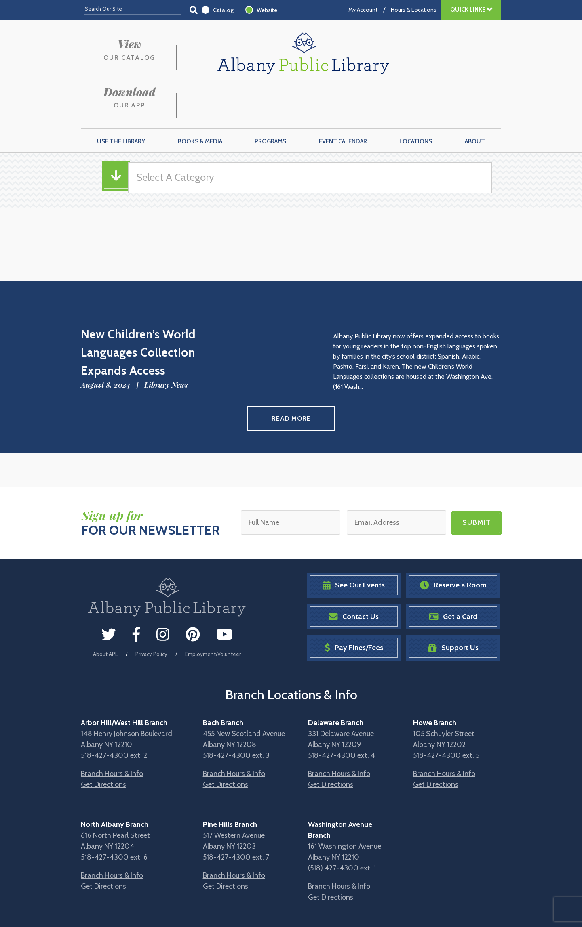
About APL (105, 612)
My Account (362, 9)
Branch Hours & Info (112, 732)
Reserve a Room (453, 543)
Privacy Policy (151, 612)
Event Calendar (343, 101)
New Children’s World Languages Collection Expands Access (138, 312)
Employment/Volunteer (213, 612)
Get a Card (453, 574)
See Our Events (354, 543)
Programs (270, 101)
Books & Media (200, 101)
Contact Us (354, 574)
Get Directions (103, 742)
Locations (415, 101)
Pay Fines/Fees (354, 606)
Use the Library (121, 101)
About (475, 101)
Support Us (453, 606)
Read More (291, 378)
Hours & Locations (413, 9)
